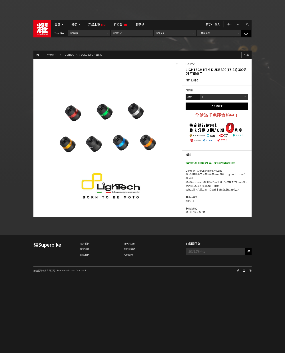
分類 (75, 24)
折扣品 (120, 24)
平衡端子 (52, 54)
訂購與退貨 (129, 243)
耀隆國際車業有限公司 (42, 28)
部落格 (139, 24)
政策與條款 (129, 249)
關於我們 (84, 243)
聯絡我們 (84, 254)
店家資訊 (84, 249)
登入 (217, 24)
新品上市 (97, 24)
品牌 (59, 24)
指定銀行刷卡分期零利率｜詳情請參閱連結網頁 (210, 163)
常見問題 (128, 254)
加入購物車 (217, 106)
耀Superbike (47, 244)
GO (246, 33)
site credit (82, 270)
